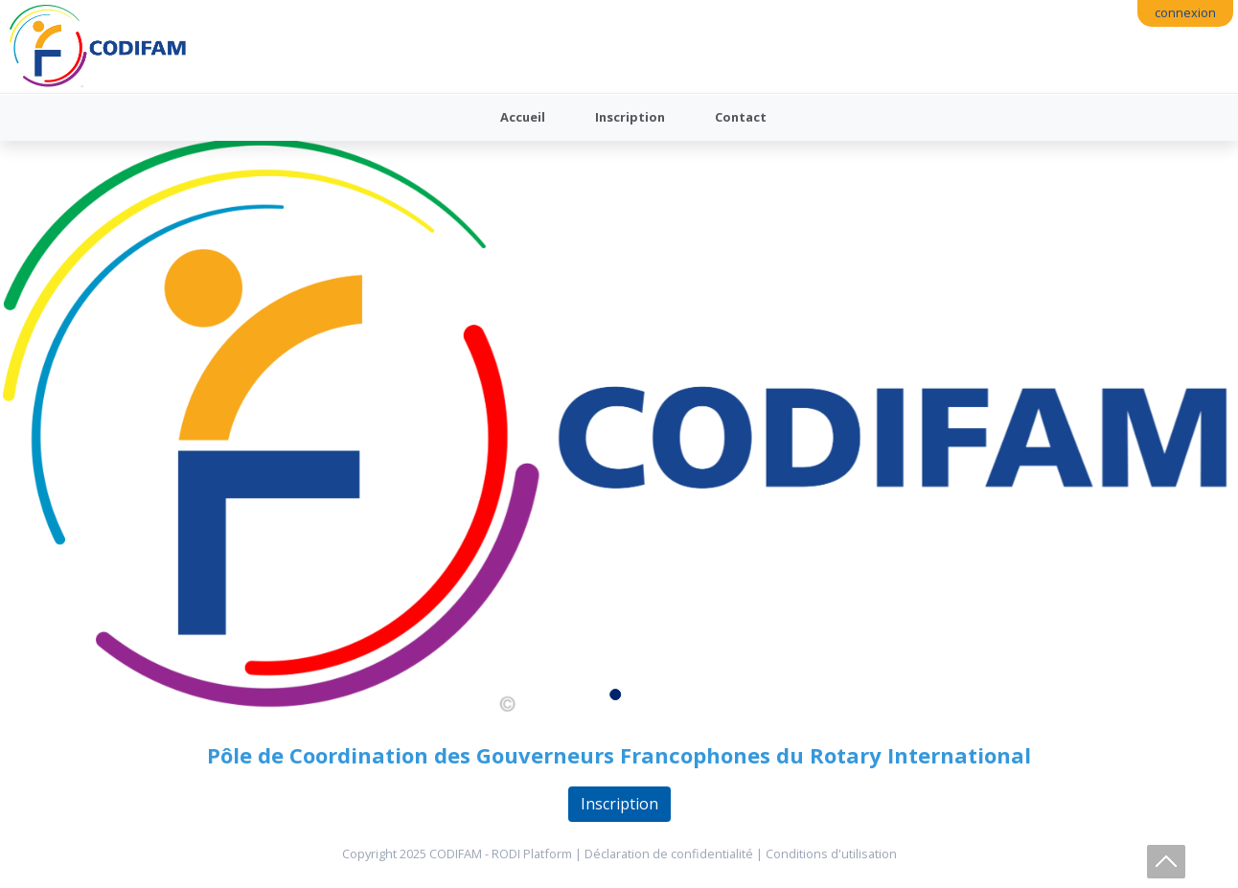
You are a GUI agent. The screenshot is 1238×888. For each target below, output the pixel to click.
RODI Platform (532, 853)
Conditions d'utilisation (831, 853)
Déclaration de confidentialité (669, 853)
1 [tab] (619, 698)
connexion (1185, 12)
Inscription (630, 116)
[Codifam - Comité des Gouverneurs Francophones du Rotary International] (98, 46)
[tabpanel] (619, 427)
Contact (741, 116)
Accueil (522, 116)
